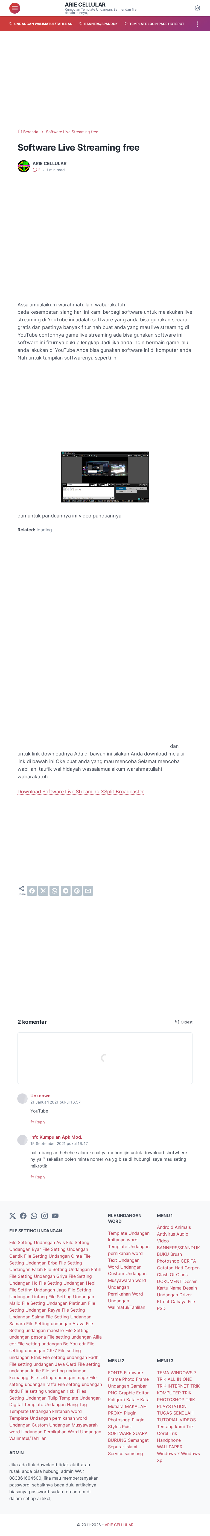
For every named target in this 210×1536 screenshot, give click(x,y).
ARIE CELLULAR (85, 4)
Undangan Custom (29, 1425)
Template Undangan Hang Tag (55, 1404)
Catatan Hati (171, 1267)
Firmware (133, 1372)
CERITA (188, 1261)
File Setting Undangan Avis (37, 1242)
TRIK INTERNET (173, 1386)
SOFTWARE (120, 1433)
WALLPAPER (169, 1446)
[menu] (14, 8)
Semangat (138, 1440)
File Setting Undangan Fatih (72, 1269)
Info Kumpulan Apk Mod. (56, 1137)
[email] (88, 891)
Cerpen (192, 1267)
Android (166, 1227)
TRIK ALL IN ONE (174, 1379)
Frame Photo (122, 1379)
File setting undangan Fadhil (72, 1357)
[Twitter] (12, 1216)
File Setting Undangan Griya (39, 1276)
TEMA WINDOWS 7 (176, 1372)
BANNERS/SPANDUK (178, 1247)
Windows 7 (169, 1453)
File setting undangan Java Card (43, 1364)
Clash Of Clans (172, 1274)
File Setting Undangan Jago (38, 1290)
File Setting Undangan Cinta (53, 1256)
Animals (183, 1227)
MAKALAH (136, 1406)
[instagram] (44, 1216)
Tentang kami (171, 1426)
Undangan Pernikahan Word (50, 1431)
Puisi (127, 1426)
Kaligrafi (117, 1399)
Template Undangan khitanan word (45, 1411)
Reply (39, 1122)
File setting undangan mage (60, 1377)
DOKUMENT (170, 1281)
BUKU (163, 1254)
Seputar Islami (122, 1446)
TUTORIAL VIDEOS (176, 1419)
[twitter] (43, 891)
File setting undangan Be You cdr (52, 1343)
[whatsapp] (54, 891)
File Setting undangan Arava (56, 1323)
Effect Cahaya (172, 1301)
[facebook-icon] (23, 1216)
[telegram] (66, 891)
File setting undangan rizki (49, 1391)
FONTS (116, 1372)
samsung (134, 1453)
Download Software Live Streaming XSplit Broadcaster (81, 791)
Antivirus (166, 1234)
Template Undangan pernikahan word (48, 1418)
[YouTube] (55, 1216)
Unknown (40, 1095)
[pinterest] (77, 891)
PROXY (116, 1413)
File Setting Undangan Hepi (67, 1283)
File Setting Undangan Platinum (55, 1303)
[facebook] (32, 891)
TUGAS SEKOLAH (175, 1413)
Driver (185, 1294)
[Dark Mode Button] (197, 8)
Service (116, 1453)
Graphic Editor (134, 1392)
